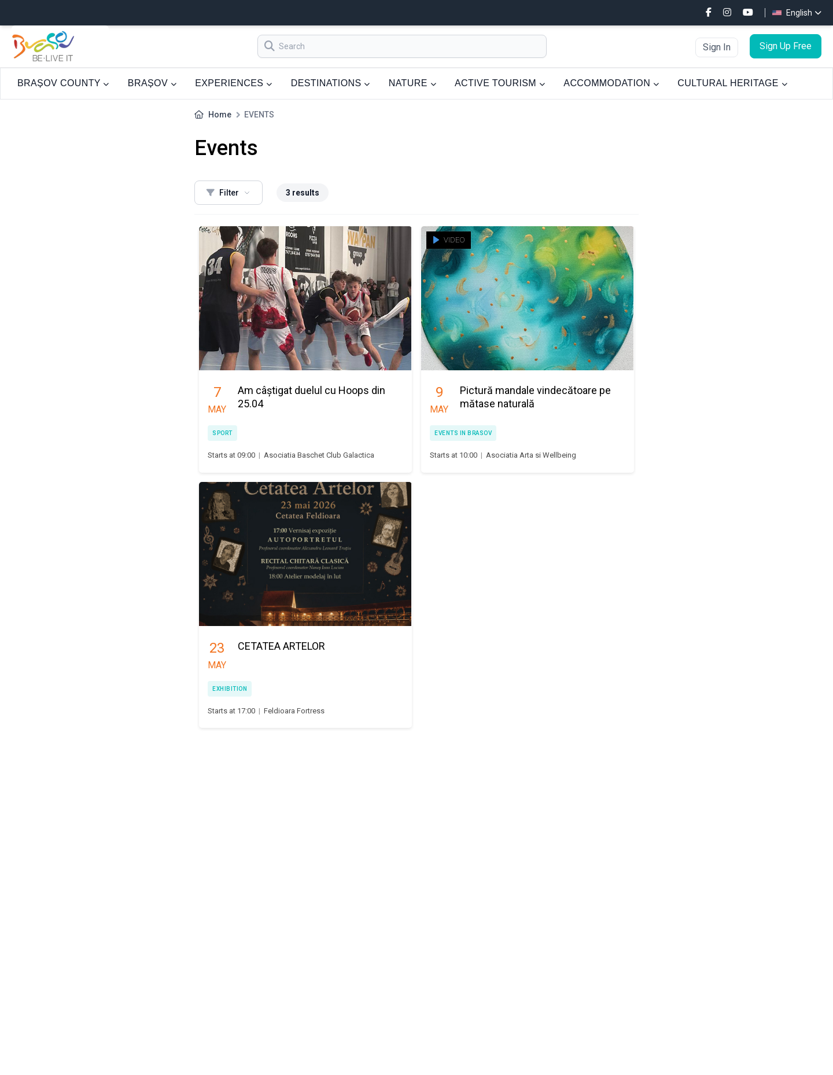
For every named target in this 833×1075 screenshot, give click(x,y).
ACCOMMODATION (611, 83)
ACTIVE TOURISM (500, 83)
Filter (228, 192)
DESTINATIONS (330, 83)
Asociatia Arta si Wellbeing (531, 455)
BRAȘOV (152, 83)
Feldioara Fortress (294, 710)
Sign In (717, 47)
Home (219, 114)
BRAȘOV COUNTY (63, 83)
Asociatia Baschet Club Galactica (319, 455)
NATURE (412, 83)
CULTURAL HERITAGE (732, 83)
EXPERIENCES (233, 83)
